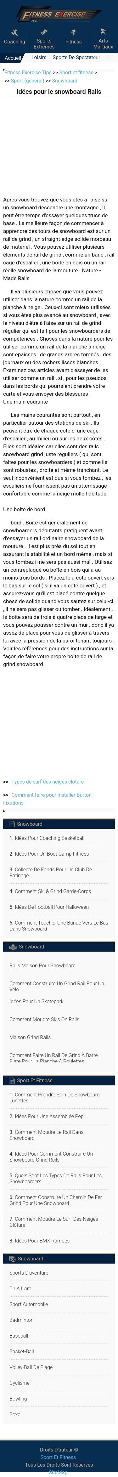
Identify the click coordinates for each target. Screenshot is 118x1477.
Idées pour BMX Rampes (42, 1241)
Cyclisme (19, 1383)
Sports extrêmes (44, 39)
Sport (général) (27, 81)
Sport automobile (28, 1304)
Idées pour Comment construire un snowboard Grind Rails (51, 1157)
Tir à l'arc (20, 1289)
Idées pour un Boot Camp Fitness (52, 854)
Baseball (18, 1336)
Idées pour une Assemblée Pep (49, 1116)
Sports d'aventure (28, 1273)
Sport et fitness (76, 73)
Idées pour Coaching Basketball (49, 838)
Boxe (14, 1415)
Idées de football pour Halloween (52, 907)
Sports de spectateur (76, 57)
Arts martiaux (103, 39)
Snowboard (65, 81)
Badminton (21, 1320)
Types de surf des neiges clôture (48, 782)
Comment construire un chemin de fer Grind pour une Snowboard (55, 1200)
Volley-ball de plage (31, 1367)
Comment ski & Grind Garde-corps (53, 891)
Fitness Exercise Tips (28, 73)
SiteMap (58, 1472)
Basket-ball (21, 1352)
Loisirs (38, 57)
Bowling (18, 1399)
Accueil (13, 58)
